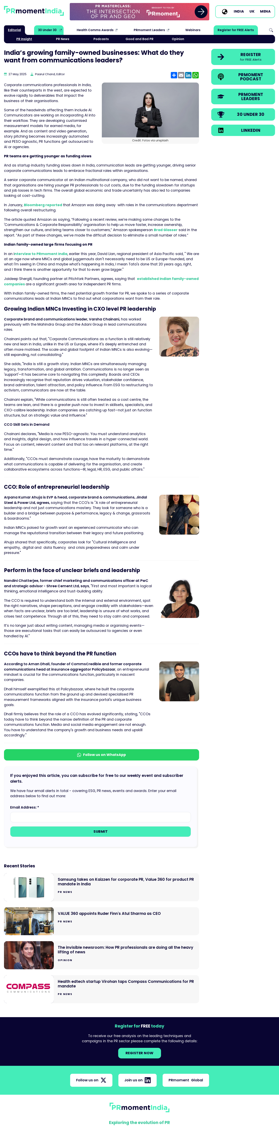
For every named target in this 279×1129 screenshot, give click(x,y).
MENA (265, 11)
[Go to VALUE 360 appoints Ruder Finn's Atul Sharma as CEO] (101, 921)
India (239, 11)
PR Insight (24, 39)
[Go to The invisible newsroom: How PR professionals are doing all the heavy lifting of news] (101, 955)
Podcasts (101, 39)
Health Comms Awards (95, 30)
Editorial (14, 30)
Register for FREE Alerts (236, 30)
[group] (139, 11)
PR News (62, 39)
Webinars (192, 30)
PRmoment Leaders (149, 30)
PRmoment (186, 1080)
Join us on (137, 1080)
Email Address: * (24, 807)
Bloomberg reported (43, 205)
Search (271, 30)
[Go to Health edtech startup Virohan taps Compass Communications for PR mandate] (101, 989)
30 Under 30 (47, 30)
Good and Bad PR (139, 39)
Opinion (178, 39)
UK (252, 11)
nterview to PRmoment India (40, 253)
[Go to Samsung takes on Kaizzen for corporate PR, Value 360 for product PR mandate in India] (101, 887)
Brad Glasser (166, 230)
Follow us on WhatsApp (101, 754)
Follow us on (91, 1080)
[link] (139, 11)
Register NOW (140, 1053)
